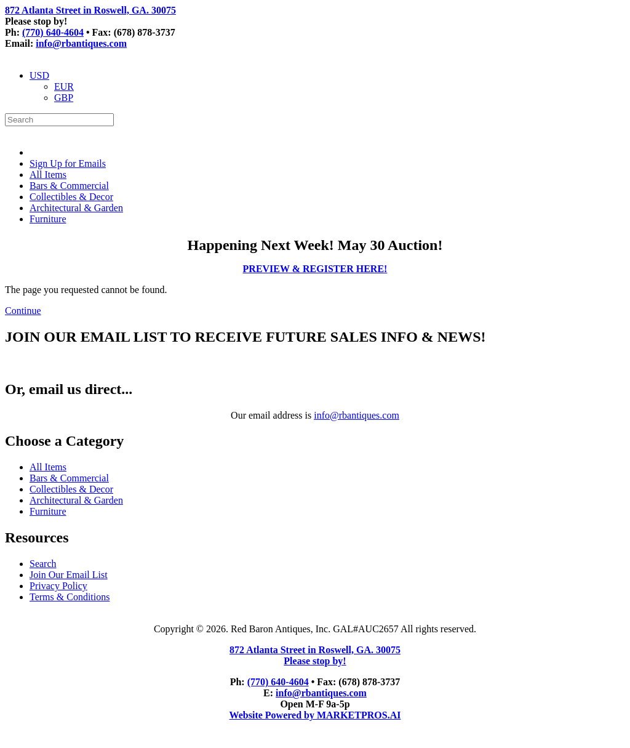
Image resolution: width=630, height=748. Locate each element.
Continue (23, 310)
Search (43, 563)
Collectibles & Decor (71, 196)
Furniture (48, 219)
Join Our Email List (69, 574)
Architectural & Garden (76, 208)
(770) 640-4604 (53, 32)
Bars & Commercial (69, 185)
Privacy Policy (58, 586)
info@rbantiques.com (81, 43)
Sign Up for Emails (68, 163)
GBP (63, 97)
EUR (64, 86)
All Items (48, 174)
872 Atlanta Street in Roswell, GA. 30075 (90, 10)
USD (39, 75)
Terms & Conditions (70, 597)
